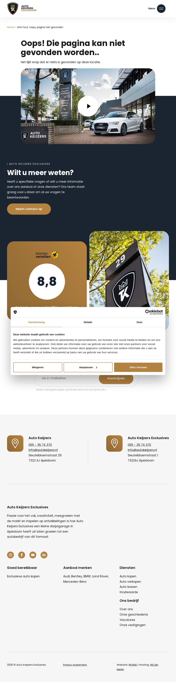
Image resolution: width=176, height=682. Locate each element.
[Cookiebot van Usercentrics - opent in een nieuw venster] (148, 312)
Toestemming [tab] (36, 322)
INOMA (133, 665)
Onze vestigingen (133, 625)
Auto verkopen (130, 582)
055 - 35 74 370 (40, 445)
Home (10, 27)
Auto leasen (128, 587)
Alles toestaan (138, 367)
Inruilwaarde (129, 592)
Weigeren (37, 367)
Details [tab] (88, 322)
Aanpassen (88, 367)
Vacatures (127, 620)
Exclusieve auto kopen (23, 576)
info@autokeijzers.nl (43, 450)
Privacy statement (75, 665)
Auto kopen (128, 576)
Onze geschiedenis (134, 614)
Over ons (126, 609)
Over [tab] (140, 322)
